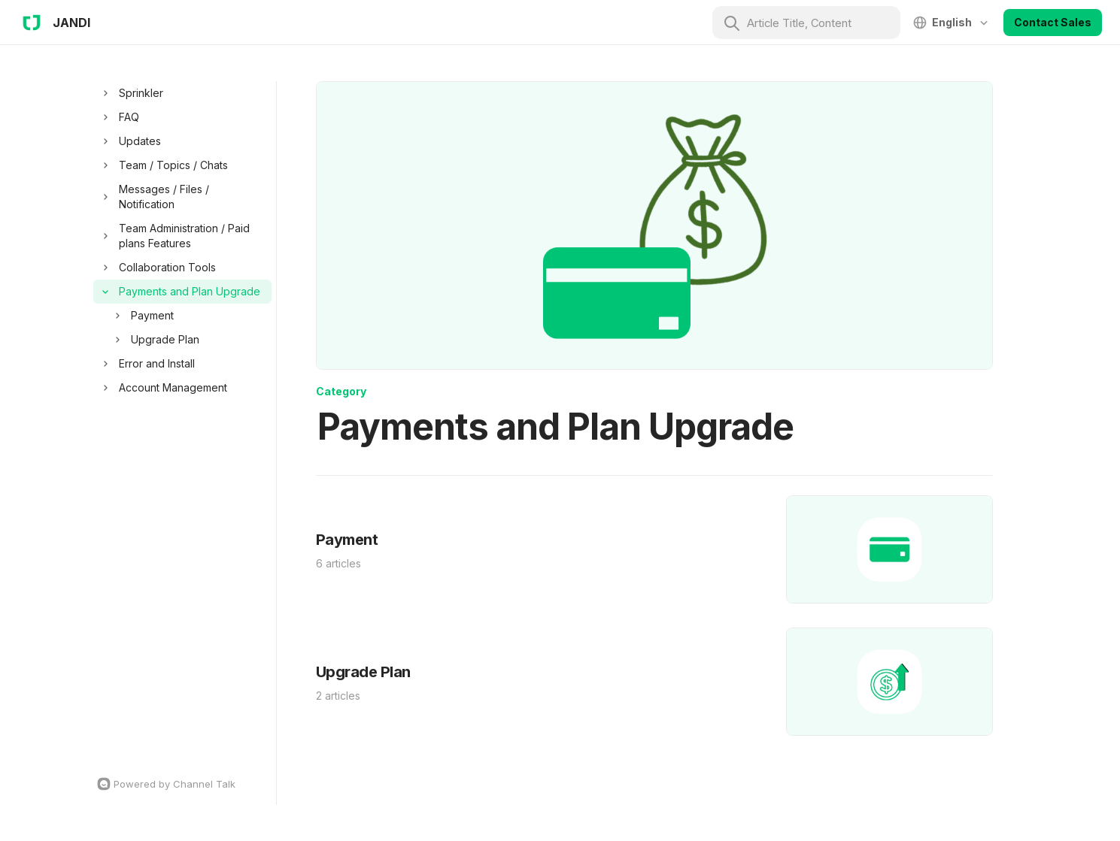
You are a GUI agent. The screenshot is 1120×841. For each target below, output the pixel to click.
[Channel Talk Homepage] (182, 784)
